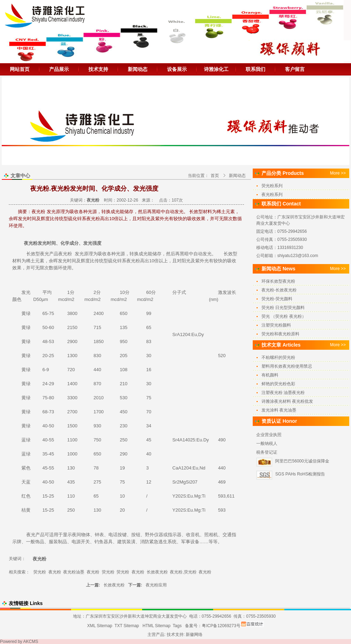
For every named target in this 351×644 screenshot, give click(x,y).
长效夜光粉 (157, 572)
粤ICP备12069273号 (221, 625)
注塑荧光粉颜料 (276, 325)
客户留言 (295, 69)
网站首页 (19, 69)
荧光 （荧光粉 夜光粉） (283, 316)
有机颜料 (269, 375)
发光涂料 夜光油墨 (278, 410)
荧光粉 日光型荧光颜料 (283, 307)
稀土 (30, 260)
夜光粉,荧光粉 (183, 572)
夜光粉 (31, 243)
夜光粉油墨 (73, 572)
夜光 (44, 253)
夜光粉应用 (156, 585)
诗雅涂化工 (216, 69)
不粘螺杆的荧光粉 (278, 357)
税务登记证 (266, 452)
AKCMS (30, 641)
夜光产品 (35, 534)
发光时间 (67, 260)
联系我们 (255, 69)
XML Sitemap (99, 625)
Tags (177, 625)
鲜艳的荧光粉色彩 (278, 383)
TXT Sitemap (126, 625)
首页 (215, 175)
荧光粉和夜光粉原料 (280, 333)
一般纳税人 (266, 443)
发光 (42, 243)
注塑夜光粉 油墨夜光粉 (283, 392)
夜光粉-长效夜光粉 (279, 290)
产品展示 (59, 69)
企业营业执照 (269, 434)
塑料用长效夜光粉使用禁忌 (286, 366)
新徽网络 (194, 634)
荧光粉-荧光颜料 (276, 298)
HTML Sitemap (157, 625)
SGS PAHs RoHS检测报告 (300, 474)
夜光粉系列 (272, 194)
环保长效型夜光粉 (278, 281)
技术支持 (98, 69)
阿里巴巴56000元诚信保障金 (302, 461)
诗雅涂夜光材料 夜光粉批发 (287, 401)
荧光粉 (39, 572)
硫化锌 (115, 260)
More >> (338, 173)
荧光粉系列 (272, 185)
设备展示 (177, 69)
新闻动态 (137, 69)
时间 (51, 243)
